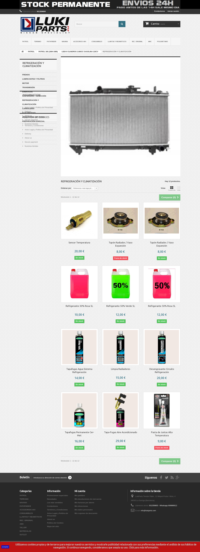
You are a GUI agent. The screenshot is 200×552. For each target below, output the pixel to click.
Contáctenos (159, 11)
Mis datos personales (84, 510)
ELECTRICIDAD (29, 113)
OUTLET (23, 535)
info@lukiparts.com (148, 511)
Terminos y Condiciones (34, 139)
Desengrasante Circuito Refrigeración (161, 370)
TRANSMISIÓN (28, 87)
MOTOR (25, 83)
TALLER (23, 528)
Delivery (27, 147)
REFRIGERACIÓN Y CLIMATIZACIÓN (30, 102)
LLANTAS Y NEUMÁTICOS (117, 41)
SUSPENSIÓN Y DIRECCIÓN (34, 96)
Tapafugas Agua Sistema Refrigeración (79, 370)
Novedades (52, 499)
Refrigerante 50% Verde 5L (120, 306)
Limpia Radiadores (120, 369)
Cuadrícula (171, 188)
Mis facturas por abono (84, 503)
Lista (178, 188)
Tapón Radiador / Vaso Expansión (120, 244)
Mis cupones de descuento (86, 513)
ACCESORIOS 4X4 (79, 41)
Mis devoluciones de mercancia (88, 499)
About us (28, 151)
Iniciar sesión (173, 11)
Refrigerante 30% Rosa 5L (79, 306)
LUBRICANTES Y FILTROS (33, 79)
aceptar (5, 547)
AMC (150, 41)
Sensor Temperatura (79, 242)
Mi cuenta (80, 491)
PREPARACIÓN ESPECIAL (33, 121)
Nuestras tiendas (31, 160)
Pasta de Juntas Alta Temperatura (162, 434)
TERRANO (37, 41)
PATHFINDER (51, 41)
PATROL (25, 41)
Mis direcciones (81, 506)
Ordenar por (66, 188)
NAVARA (65, 41)
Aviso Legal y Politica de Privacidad (38, 143)
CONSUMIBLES (96, 41)
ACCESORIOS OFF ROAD (33, 117)
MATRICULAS (25, 531)
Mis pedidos (80, 495)
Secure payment (31, 156)
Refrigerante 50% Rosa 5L (161, 306)
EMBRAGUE (27, 92)
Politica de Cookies (35, 170)
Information (31, 131)
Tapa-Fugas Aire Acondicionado (120, 432)
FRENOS (26, 75)
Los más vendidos (55, 503)
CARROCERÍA (28, 109)
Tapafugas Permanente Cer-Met (79, 434)
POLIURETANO (162, 41)
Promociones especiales (57, 495)
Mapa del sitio (53, 526)
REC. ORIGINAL (137, 41)
